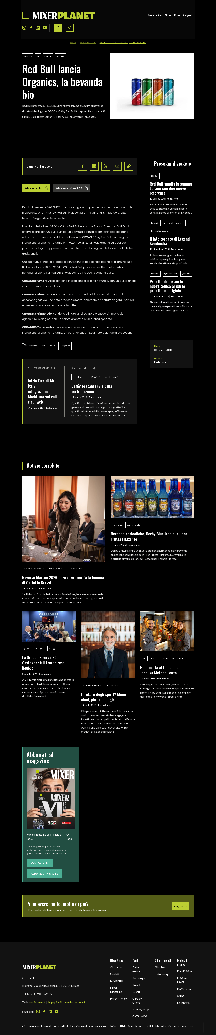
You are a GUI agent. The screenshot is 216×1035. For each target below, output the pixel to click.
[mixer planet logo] (39, 966)
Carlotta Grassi (75, 568)
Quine (180, 995)
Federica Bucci (47, 588)
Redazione (51, 407)
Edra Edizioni (184, 971)
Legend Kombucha (159, 230)
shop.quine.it (54, 1002)
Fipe (177, 15)
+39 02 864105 (43, 993)
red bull (47, 56)
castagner (39, 648)
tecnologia (78, 377)
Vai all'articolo (40, 863)
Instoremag (161, 974)
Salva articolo (36, 188)
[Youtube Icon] (45, 28)
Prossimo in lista (83, 368)
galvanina (186, 273)
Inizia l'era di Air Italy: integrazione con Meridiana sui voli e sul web (42, 391)
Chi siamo (116, 967)
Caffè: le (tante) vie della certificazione (91, 388)
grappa (27, 648)
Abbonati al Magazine (44, 873)
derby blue (117, 525)
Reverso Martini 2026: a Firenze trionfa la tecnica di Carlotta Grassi (63, 580)
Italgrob (187, 15)
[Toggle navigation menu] (25, 15)
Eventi (136, 991)
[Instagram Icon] (24, 28)
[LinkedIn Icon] (38, 28)
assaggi (52, 648)
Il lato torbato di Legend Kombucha (170, 241)
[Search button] (70, 28)
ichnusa (154, 658)
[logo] (64, 15)
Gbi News (161, 967)
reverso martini (56, 568)
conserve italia (133, 525)
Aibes (168, 15)
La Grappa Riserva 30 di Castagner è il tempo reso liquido (43, 662)
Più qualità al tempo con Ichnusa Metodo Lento (160, 670)
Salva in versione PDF (71, 188)
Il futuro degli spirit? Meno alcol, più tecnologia (103, 696)
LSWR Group (184, 989)
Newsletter (116, 980)
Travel (136, 984)
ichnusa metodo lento (173, 658)
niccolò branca (112, 685)
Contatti (115, 974)
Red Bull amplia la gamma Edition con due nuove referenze (171, 188)
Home (73, 42)
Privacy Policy (118, 998)
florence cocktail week (34, 568)
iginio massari (170, 273)
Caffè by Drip (140, 1016)
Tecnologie (138, 978)
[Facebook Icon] (31, 28)
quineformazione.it (75, 1002)
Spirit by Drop (88, 42)
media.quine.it (37, 1002)
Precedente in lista (41, 368)
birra (144, 658)
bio (38, 56)
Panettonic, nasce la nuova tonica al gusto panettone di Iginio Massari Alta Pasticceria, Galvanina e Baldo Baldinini (170, 286)
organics (60, 56)
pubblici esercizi (112, 377)
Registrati (180, 906)
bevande (28, 56)
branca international (92, 685)
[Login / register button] (58, 28)
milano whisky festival (174, 223)
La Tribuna (183, 1002)
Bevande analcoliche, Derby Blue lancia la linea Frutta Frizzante (149, 536)
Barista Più (155, 15)
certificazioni (94, 377)
